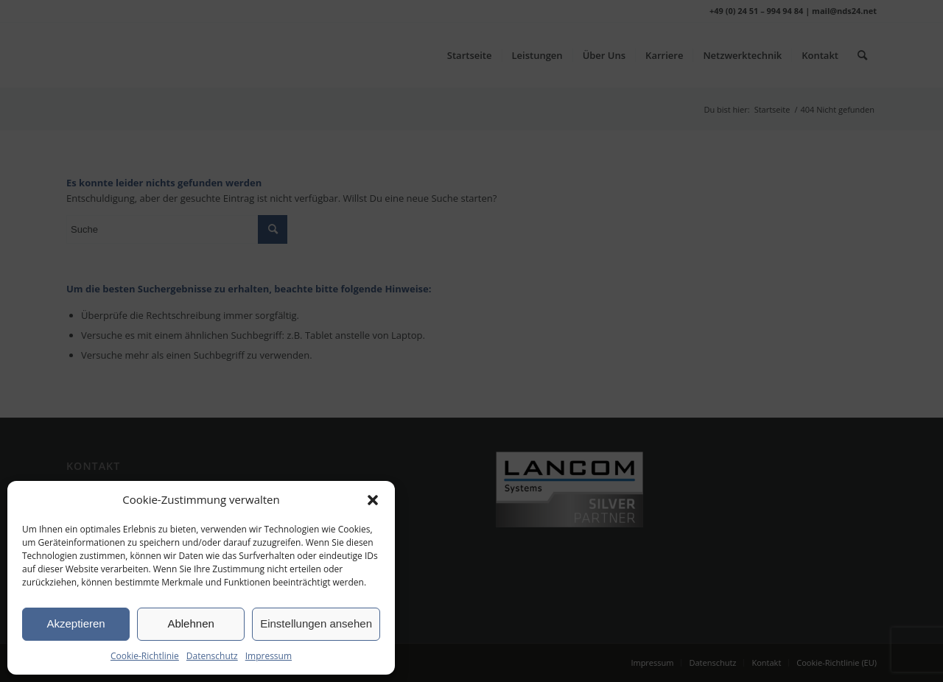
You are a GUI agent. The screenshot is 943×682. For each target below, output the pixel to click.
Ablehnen (190, 623)
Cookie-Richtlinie (145, 656)
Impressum (268, 656)
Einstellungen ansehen (316, 623)
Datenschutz (212, 656)
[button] (372, 500)
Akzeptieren (75, 623)
